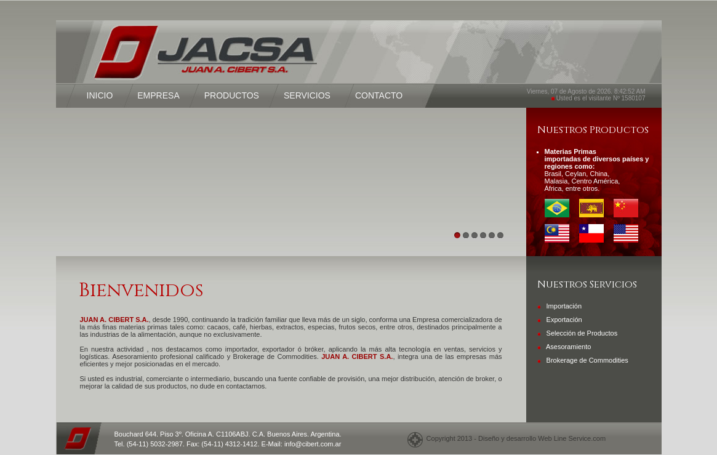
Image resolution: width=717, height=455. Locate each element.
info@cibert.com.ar (312, 444)
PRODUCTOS (231, 95)
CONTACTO (379, 95)
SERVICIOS (307, 95)
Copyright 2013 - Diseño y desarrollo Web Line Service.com (514, 438)
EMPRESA (158, 95)
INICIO (100, 95)
